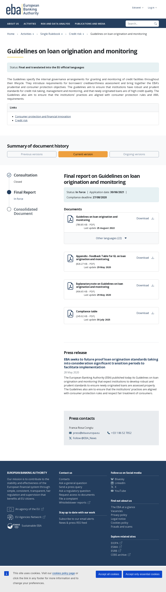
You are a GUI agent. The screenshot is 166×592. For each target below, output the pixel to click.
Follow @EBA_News (84, 438)
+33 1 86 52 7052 (121, 433)
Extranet (136, 7)
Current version (83, 154)
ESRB (114, 551)
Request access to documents (77, 495)
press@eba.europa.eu (86, 433)
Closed (25, 178)
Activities (30, 23)
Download (145, 218)
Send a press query (70, 487)
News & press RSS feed (73, 522)
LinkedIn (120, 483)
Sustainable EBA (24, 525)
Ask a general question (73, 483)
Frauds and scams (121, 526)
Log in (151, 7)
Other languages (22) (111, 238)
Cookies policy (119, 522)
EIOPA (114, 543)
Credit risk (75, 34)
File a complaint (68, 498)
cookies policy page (63, 573)
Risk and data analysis (55, 23)
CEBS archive (119, 555)
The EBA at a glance (123, 507)
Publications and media (90, 23)
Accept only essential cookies (143, 574)
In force (25, 195)
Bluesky (119, 479)
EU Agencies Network (24, 517)
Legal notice (118, 519)
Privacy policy (119, 515)
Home (10, 34)
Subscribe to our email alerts (76, 519)
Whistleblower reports (72, 502)
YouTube (120, 491)
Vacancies (117, 511)
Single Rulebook (50, 34)
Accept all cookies (108, 574)
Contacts (64, 479)
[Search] (155, 23)
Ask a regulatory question (74, 491)
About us (13, 23)
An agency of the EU (23, 509)
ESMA (114, 547)
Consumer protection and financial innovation (43, 116)
